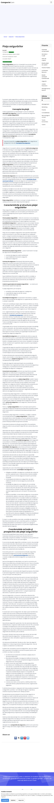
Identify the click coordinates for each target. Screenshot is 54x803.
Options (13, 800)
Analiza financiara (44, 85)
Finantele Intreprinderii (45, 50)
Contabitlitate (46, 113)
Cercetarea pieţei (7, 61)
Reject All (21, 800)
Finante (44, 110)
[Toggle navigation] (51, 2)
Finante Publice (46, 67)
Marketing (44, 107)
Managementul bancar (46, 89)
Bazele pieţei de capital (45, 64)
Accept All (5, 800)
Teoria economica (45, 121)
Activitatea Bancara (45, 71)
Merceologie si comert (46, 116)
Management (45, 104)
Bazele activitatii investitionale (45, 76)
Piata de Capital (44, 59)
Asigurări (11, 52)
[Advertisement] (27, 20)
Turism (43, 124)
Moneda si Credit (44, 55)
